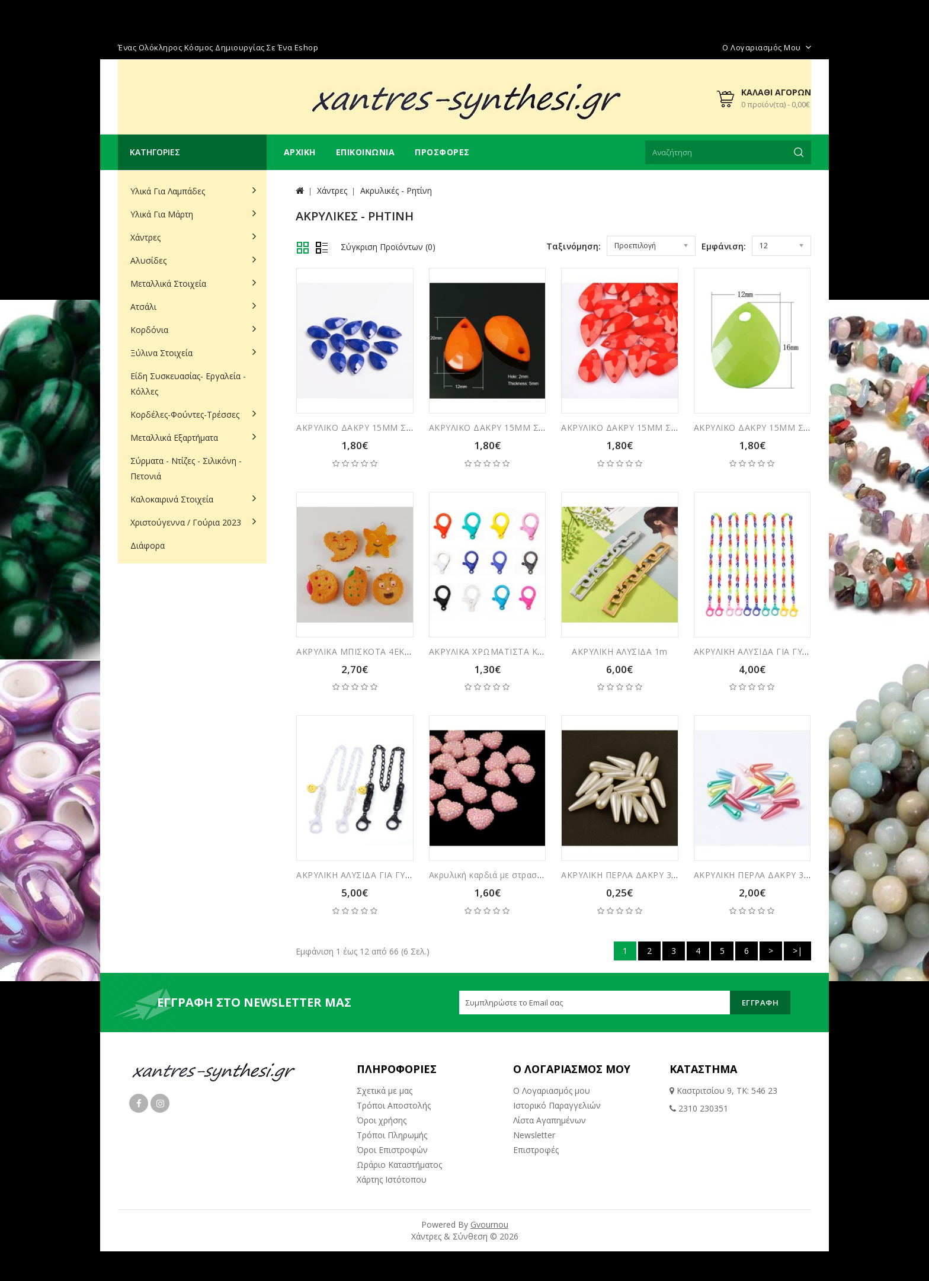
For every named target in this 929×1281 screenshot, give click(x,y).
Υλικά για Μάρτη (161, 214)
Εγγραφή (760, 1002)
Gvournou (489, 1224)
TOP (908, 1254)
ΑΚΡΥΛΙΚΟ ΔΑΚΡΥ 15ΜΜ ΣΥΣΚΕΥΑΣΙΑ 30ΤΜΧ (389, 427)
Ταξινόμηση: (573, 246)
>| (797, 950)
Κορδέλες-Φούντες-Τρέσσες (184, 414)
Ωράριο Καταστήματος (399, 1164)
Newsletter (534, 1135)
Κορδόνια (149, 329)
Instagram (159, 1103)
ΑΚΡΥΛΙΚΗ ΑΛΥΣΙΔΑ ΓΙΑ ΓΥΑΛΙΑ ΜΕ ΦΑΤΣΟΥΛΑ (392, 874)
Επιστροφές (536, 1149)
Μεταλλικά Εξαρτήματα (174, 437)
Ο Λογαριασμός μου (551, 1090)
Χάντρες (145, 237)
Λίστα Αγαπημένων (549, 1120)
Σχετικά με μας (384, 1090)
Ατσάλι (143, 306)
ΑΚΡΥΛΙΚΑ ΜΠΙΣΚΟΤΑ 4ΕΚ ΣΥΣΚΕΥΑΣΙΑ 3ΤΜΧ (390, 651)
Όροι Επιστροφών (392, 1149)
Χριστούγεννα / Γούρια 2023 (185, 522)
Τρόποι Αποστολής (394, 1105)
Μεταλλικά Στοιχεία (168, 283)
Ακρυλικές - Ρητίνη (396, 190)
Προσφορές (442, 152)
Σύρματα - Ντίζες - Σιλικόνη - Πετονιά (186, 468)
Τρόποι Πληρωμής (392, 1135)
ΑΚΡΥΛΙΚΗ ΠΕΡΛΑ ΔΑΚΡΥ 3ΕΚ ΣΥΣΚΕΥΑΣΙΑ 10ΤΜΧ (797, 874)
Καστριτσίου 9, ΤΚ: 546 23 (725, 1090)
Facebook (138, 1103)
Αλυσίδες (148, 260)
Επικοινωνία (365, 152)
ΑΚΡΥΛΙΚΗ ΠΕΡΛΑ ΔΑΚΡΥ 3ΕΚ (621, 874)
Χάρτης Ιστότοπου (392, 1179)
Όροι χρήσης (381, 1120)
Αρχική (300, 152)
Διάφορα (147, 545)
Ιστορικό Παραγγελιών (557, 1105)
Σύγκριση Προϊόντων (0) (388, 246)
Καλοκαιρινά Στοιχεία (171, 499)
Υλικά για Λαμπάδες (167, 191)
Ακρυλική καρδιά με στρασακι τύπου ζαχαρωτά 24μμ (536, 874)
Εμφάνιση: (723, 246)
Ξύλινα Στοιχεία (161, 352)
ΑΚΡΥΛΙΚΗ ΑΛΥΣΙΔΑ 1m (620, 651)
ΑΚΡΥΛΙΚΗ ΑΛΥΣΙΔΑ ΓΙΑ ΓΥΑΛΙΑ (758, 651)
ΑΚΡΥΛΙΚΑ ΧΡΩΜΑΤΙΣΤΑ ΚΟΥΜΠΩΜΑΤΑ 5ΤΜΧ (526, 651)
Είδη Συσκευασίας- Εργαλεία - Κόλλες (188, 383)
